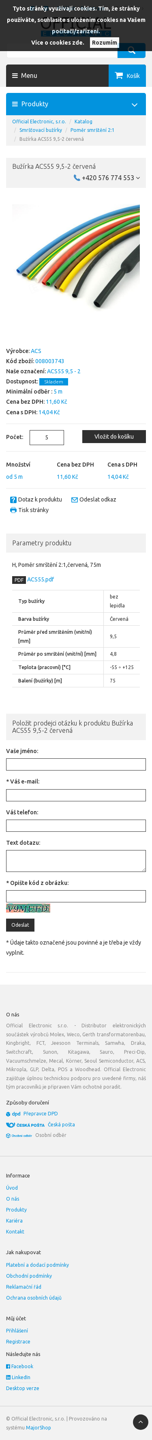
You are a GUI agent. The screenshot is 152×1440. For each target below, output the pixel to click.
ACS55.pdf (40, 579)
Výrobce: (18, 351)
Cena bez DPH (75, 464)
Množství (18, 464)
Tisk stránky (33, 510)
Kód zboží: (20, 361)
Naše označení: (26, 371)
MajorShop (38, 1427)
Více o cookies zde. (57, 42)
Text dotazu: (23, 842)
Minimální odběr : (29, 391)
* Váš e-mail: (22, 781)
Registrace (18, 1341)
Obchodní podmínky (29, 1276)
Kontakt (15, 1231)
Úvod (12, 1187)
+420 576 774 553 (111, 177)
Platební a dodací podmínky (37, 1265)
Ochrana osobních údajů (34, 1297)
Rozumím (104, 42)
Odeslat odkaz (97, 499)
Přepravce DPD (41, 1113)
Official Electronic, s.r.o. (39, 121)
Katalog (83, 121)
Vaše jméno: (22, 751)
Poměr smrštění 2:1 (93, 130)
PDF (19, 580)
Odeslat (20, 925)
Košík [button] (133, 76)
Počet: (11, 437)
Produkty (16, 1209)
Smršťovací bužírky (40, 130)
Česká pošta (61, 1124)
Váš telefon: (22, 812)
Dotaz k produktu (40, 499)
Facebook (19, 1366)
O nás (12, 1198)
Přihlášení (17, 1330)
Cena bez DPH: (25, 401)
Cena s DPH (122, 464)
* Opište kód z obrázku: (37, 883)
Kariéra (14, 1220)
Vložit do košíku (114, 436)
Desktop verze (22, 1388)
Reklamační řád (23, 1286)
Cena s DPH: (21, 412)
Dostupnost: (22, 381)
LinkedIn (18, 1377)
